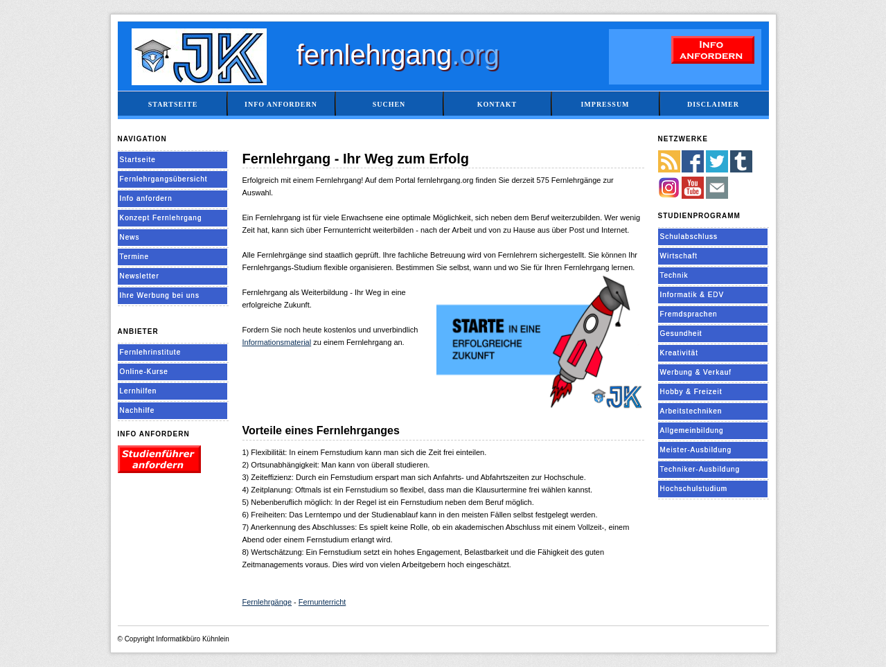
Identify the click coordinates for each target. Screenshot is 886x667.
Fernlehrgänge (267, 602)
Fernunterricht (322, 602)
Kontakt (497, 104)
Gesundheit (681, 333)
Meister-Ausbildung (696, 450)
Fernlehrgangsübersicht (164, 179)
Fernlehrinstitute (150, 352)
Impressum (605, 104)
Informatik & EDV (692, 295)
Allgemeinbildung (692, 430)
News (130, 237)
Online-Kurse (144, 371)
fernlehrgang (398, 54)
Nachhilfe (137, 410)
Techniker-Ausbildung (700, 469)
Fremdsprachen (689, 314)
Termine (135, 256)
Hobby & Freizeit (691, 391)
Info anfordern (281, 104)
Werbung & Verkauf (696, 372)
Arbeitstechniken (691, 411)
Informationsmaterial (277, 342)
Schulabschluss (689, 236)
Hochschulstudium (694, 488)
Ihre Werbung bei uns (160, 295)
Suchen (389, 104)
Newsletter (139, 276)
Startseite (173, 104)
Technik (674, 275)
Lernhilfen (138, 391)
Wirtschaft (679, 256)
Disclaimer (713, 104)
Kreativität (679, 353)
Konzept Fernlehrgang (161, 218)
